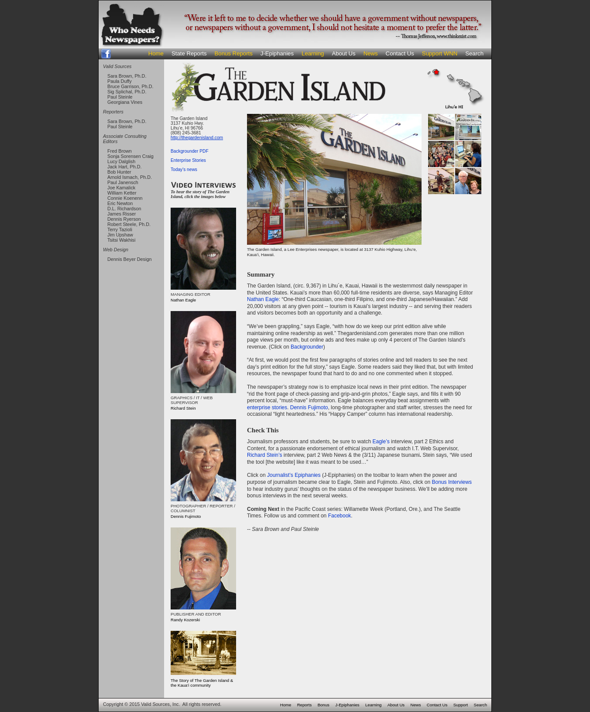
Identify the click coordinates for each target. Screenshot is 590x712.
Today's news (184, 169)
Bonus (323, 704)
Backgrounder (307, 347)
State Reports (189, 53)
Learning (313, 53)
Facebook (339, 516)
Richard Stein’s (264, 455)
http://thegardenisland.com (197, 137)
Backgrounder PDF (190, 151)
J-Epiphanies (277, 53)
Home (156, 53)
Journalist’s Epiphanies (294, 475)
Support (460, 704)
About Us (343, 53)
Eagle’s (380, 441)
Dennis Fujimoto (309, 407)
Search (474, 53)
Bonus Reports (234, 53)
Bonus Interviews (452, 482)
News (371, 53)
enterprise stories (267, 407)
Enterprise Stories (188, 160)
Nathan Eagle (263, 299)
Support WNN (439, 53)
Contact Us (400, 53)
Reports (304, 704)
